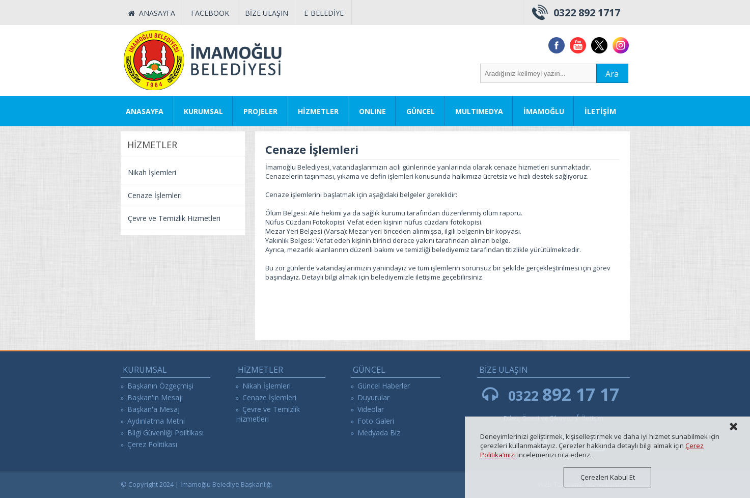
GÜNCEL (420, 111)
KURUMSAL (203, 111)
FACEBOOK (210, 13)
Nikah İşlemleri (152, 172)
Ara (612, 73)
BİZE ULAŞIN (266, 13)
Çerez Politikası (152, 444)
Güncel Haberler (383, 386)
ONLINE (372, 111)
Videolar (370, 409)
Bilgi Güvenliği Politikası (165, 432)
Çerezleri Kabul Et (607, 477)
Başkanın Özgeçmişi (160, 386)
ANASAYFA (151, 13)
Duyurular (373, 397)
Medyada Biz (378, 432)
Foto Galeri (375, 421)
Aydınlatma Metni (156, 421)
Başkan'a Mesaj (153, 409)
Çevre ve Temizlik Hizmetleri (174, 218)
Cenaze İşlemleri (155, 195)
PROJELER (260, 111)
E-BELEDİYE (324, 13)
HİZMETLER (318, 111)
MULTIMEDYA (479, 111)
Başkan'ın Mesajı (155, 397)
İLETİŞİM (600, 111)
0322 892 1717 (586, 12)
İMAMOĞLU (543, 111)
